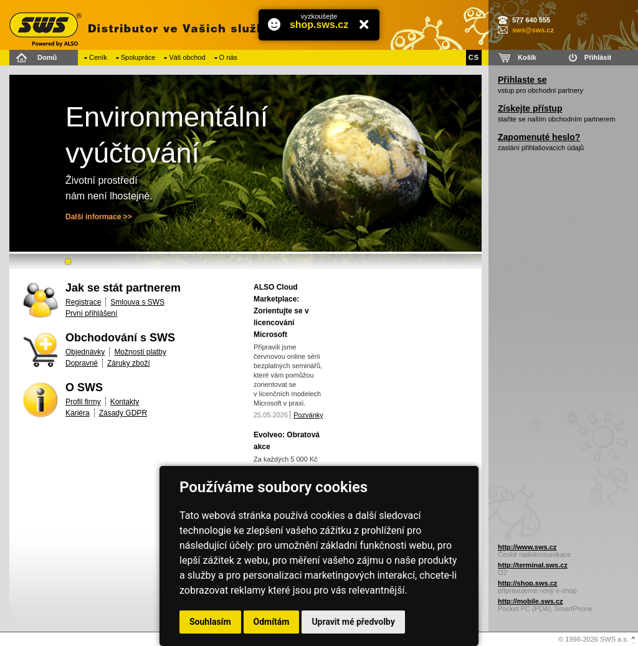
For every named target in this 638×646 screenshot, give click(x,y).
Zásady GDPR (123, 413)
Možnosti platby (140, 352)
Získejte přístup (530, 108)
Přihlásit (597, 57)
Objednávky (85, 352)
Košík (527, 57)
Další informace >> (98, 216)
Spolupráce (138, 57)
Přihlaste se (522, 80)
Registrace (83, 302)
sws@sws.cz (533, 30)
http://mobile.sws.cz (530, 601)
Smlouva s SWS (137, 302)
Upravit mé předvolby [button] (353, 622)
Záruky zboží (128, 363)
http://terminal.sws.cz (533, 565)
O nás (228, 57)
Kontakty (125, 401)
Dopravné (81, 363)
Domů (47, 57)
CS (474, 57)
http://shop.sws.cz (527, 583)
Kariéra (77, 413)
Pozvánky (308, 415)
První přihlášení (91, 313)
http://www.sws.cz (527, 547)
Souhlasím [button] (210, 622)
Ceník (98, 57)
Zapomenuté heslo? (539, 137)
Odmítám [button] (272, 622)
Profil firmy (83, 401)
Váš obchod (187, 57)
